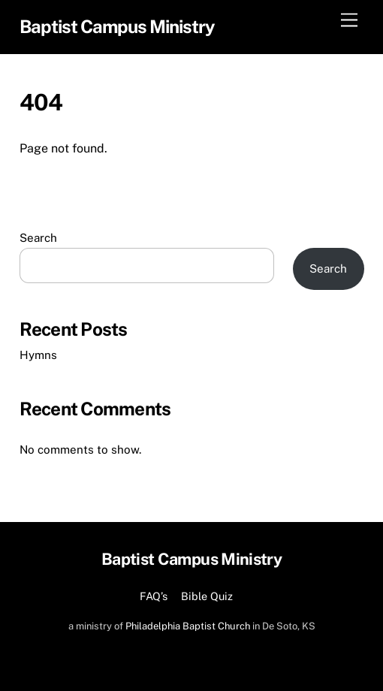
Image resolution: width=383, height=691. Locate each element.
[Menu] (349, 20)
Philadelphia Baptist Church (187, 626)
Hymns (38, 355)
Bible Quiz (207, 596)
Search (38, 237)
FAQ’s (153, 596)
